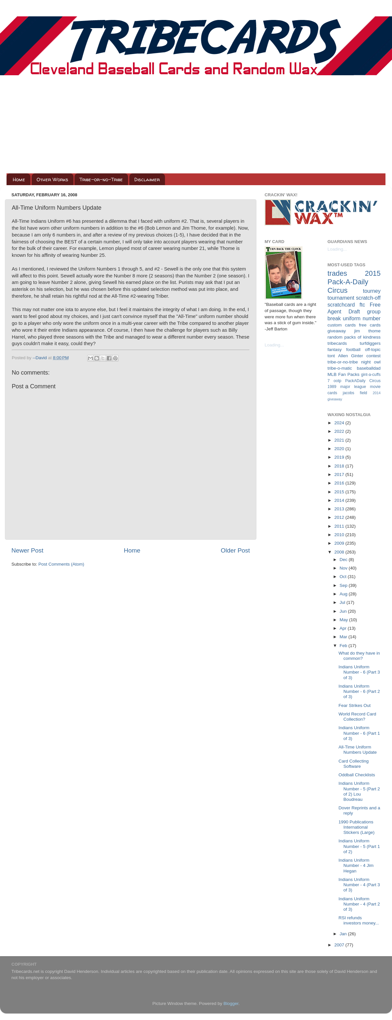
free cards (370, 325)
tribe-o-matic (340, 368)
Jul (343, 602)
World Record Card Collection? (357, 717)
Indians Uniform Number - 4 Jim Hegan (355, 865)
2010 (339, 534)
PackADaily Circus (363, 380)
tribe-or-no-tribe (343, 362)
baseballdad (369, 368)
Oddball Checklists (356, 774)
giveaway (337, 330)
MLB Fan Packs (344, 374)
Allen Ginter (350, 355)
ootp (337, 380)
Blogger (230, 1003)
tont (331, 355)
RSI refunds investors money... (358, 920)
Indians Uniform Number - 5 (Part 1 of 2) (359, 846)
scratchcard (341, 305)
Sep (344, 585)
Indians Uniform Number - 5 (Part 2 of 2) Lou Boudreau (359, 791)
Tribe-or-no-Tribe (101, 179)
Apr (344, 628)
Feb (344, 645)
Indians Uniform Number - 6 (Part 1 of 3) (359, 733)
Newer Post (27, 550)
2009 (339, 543)
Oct (344, 576)
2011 (339, 526)
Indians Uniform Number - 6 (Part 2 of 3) (359, 691)
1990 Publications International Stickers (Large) (356, 827)
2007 (339, 944)
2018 (339, 466)
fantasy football (344, 349)
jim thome (367, 330)
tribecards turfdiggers (354, 343)
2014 (339, 500)
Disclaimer (147, 179)
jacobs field (355, 393)
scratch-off (368, 298)
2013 (339, 508)
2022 (339, 431)
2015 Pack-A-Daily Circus (354, 281)
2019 (339, 457)
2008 (339, 552)
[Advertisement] (196, 124)
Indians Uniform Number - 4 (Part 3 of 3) (359, 884)
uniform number (362, 318)
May (344, 619)
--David (40, 357)
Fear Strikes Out (354, 705)
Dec (344, 559)
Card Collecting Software (353, 764)
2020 (339, 448)
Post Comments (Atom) (61, 564)
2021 (339, 440)
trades (337, 273)
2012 (339, 517)
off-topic (373, 349)
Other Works (52, 179)
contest (373, 355)
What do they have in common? (359, 656)
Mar (344, 636)
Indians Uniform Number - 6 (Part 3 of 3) (359, 672)
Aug (344, 593)
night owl (371, 362)
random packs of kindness (354, 337)
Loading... (274, 345)
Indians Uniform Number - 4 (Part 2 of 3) (359, 904)
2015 (339, 491)
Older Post (235, 550)
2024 (339, 422)
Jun (344, 611)
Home (19, 179)
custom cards (342, 325)
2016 (339, 483)
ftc (362, 305)
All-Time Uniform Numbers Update (357, 750)
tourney (372, 291)
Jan (344, 933)
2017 (339, 474)
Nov (344, 568)
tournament (341, 298)
